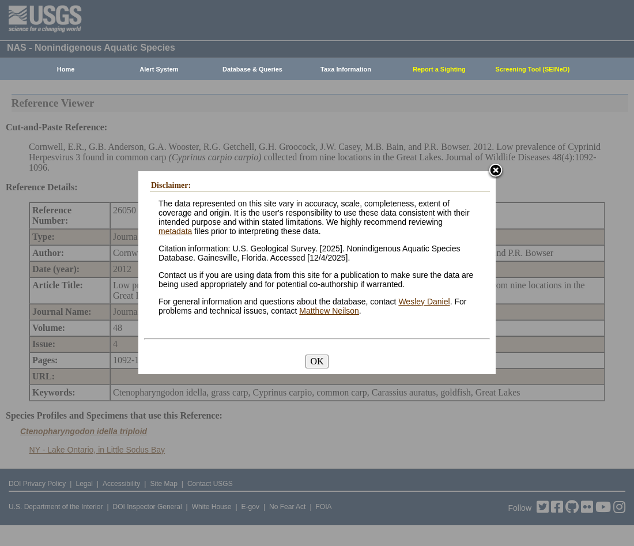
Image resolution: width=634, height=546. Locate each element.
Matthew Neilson (329, 310)
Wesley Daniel (424, 301)
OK (316, 361)
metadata (175, 231)
